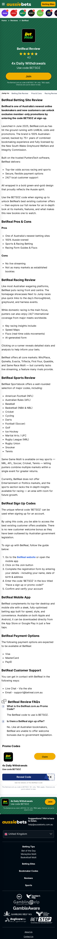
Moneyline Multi (28, 854)
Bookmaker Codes (28, 871)
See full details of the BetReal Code (28, 783)
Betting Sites (28, 863)
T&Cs (43, 82)
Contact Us (28, 936)
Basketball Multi (28, 857)
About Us (28, 932)
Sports (28, 885)
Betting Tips (28, 846)
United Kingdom (17, 833)
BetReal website (26, 557)
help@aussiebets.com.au (40, 824)
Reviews (28, 878)
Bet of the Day (28, 850)
